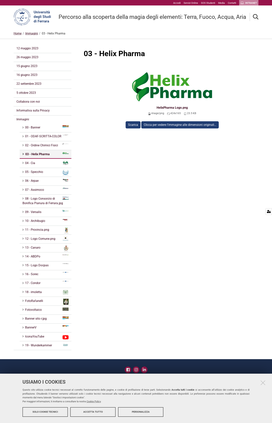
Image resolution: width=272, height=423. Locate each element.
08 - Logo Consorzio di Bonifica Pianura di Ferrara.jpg (45, 200)
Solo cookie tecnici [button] (45, 413)
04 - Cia (46, 163)
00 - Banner (46, 127)
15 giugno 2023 (26, 66)
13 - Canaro (46, 248)
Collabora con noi (28, 101)
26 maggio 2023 (27, 57)
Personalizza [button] (141, 413)
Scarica (133, 125)
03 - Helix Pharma (47, 154)
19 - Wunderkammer (46, 345)
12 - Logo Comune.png (46, 239)
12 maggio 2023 (27, 48)
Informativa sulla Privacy (33, 110)
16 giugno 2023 (26, 75)
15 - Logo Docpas (46, 265)
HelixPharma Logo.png (172, 107)
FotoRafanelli (46, 302)
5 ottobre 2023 (26, 93)
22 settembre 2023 (28, 84)
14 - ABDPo (46, 256)
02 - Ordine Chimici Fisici (46, 145)
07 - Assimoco (46, 190)
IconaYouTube (46, 337)
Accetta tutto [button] (93, 413)
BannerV (46, 327)
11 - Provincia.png (46, 231)
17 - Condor (46, 283)
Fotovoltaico (46, 310)
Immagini (31, 33)
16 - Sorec (46, 274)
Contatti (155, 368)
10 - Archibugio (46, 221)
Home (18, 33)
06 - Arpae (46, 180)
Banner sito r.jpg (46, 318)
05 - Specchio (46, 173)
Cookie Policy (94, 402)
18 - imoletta (46, 292)
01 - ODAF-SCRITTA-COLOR (46, 136)
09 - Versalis (46, 212)
